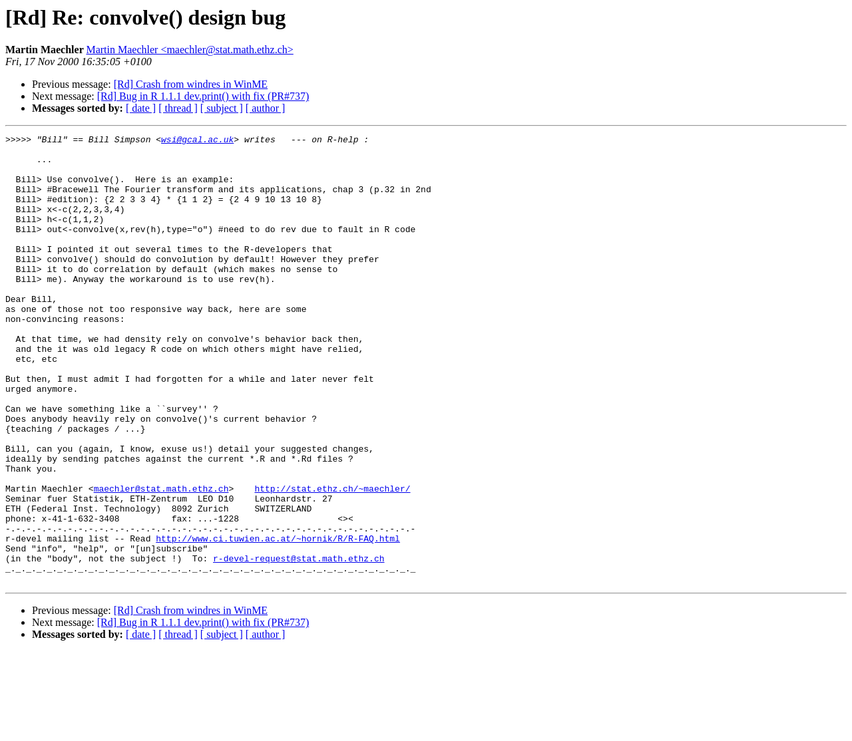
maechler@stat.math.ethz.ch (161, 560)
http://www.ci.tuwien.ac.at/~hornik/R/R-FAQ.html (278, 620)
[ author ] (266, 108)
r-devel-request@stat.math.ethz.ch (298, 644)
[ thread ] (178, 108)
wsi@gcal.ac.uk (197, 141)
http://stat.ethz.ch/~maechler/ (332, 560)
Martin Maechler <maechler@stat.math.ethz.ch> (189, 49)
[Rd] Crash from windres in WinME (191, 84)
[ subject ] (221, 108)
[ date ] (141, 108)
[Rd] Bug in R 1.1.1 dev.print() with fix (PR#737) (203, 96)
